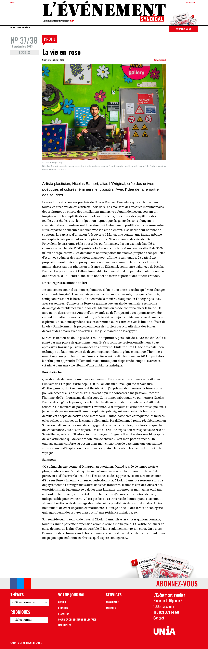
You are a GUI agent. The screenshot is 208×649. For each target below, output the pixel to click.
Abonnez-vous (183, 28)
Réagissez (24, 52)
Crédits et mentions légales (26, 642)
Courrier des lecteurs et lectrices (78, 619)
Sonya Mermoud (160, 59)
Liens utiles (64, 625)
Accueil (62, 602)
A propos (63, 608)
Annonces (111, 608)
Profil (49, 39)
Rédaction (63, 613)
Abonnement (112, 602)
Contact (158, 618)
